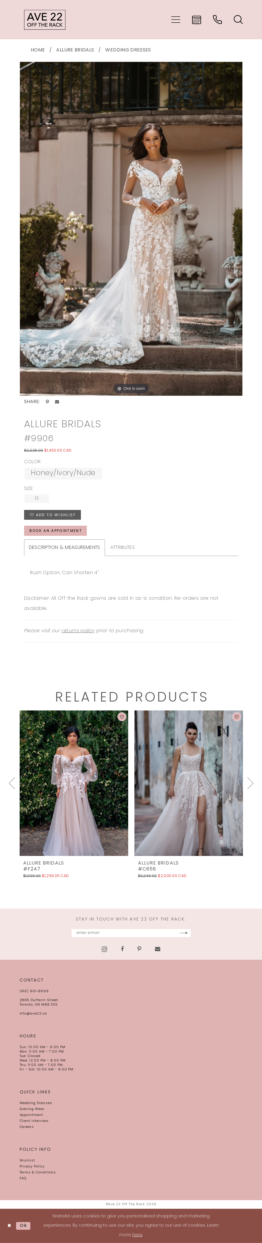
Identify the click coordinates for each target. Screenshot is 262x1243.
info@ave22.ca (33, 1013)
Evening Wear (32, 1109)
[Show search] (238, 19)
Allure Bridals (75, 50)
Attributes (122, 547)
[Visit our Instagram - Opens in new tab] (104, 949)
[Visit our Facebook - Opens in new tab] (122, 949)
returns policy (78, 631)
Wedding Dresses (128, 50)
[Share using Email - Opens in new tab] (57, 402)
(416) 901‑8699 (34, 991)
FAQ (23, 1178)
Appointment (31, 1115)
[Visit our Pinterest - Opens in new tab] (139, 949)
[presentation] (74, 783)
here (137, 1235)
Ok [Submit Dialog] (23, 1225)
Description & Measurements (64, 547)
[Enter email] (131, 933)
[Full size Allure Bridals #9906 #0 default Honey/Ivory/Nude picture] (131, 229)
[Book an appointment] (196, 19)
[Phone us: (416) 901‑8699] (217, 19)
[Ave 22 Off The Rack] (45, 19)
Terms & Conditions (38, 1172)
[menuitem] (175, 19)
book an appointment (55, 531)
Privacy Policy (32, 1166)
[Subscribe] (184, 933)
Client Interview (34, 1121)
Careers (27, 1127)
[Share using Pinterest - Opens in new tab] (47, 402)
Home (38, 50)
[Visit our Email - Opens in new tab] (157, 949)
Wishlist (27, 1160)
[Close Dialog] (9, 1226)
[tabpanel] (131, 229)
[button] (175, 19)
